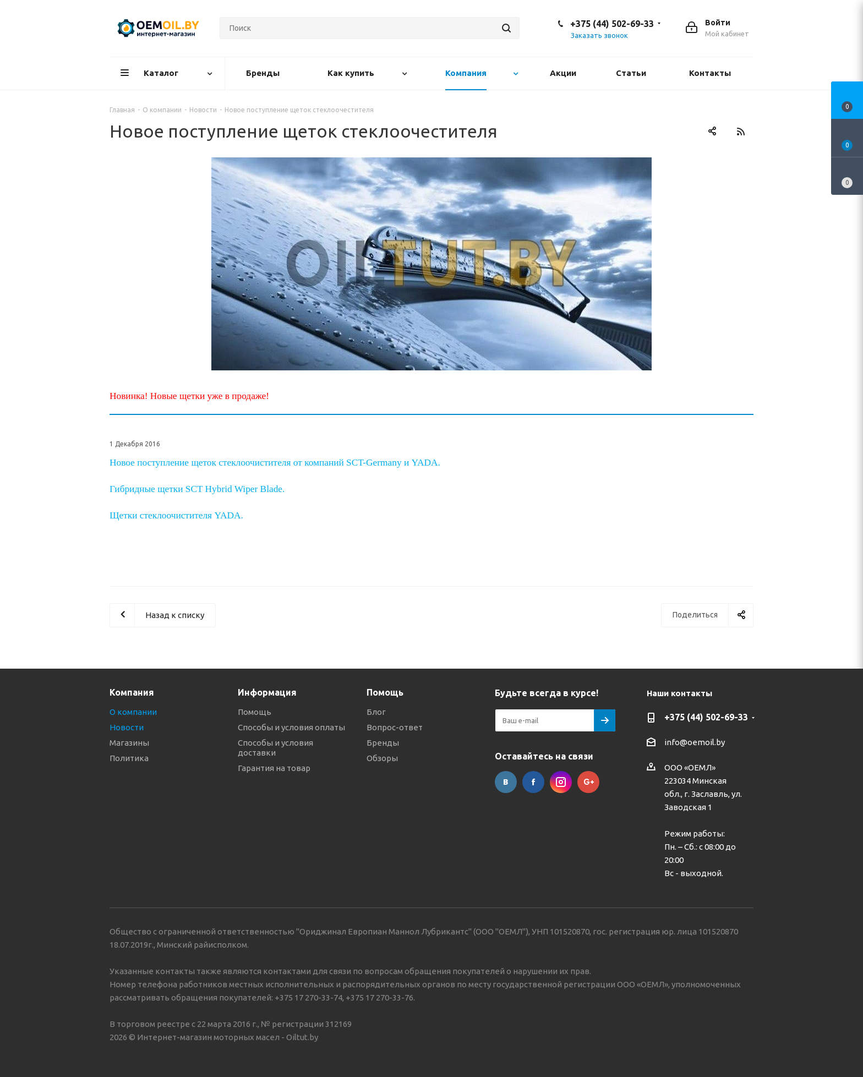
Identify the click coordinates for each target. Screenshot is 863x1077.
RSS (740, 131)
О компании (133, 712)
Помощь (254, 712)
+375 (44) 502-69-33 (612, 24)
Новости (127, 727)
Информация (267, 692)
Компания (132, 692)
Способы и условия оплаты (291, 727)
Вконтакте (506, 782)
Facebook (533, 782)
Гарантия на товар (274, 768)
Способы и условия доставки (275, 747)
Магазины (129, 742)
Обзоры (382, 758)
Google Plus (588, 782)
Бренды (383, 742)
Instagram (561, 782)
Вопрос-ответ (395, 727)
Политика (129, 758)
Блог (376, 712)
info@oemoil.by (694, 742)
